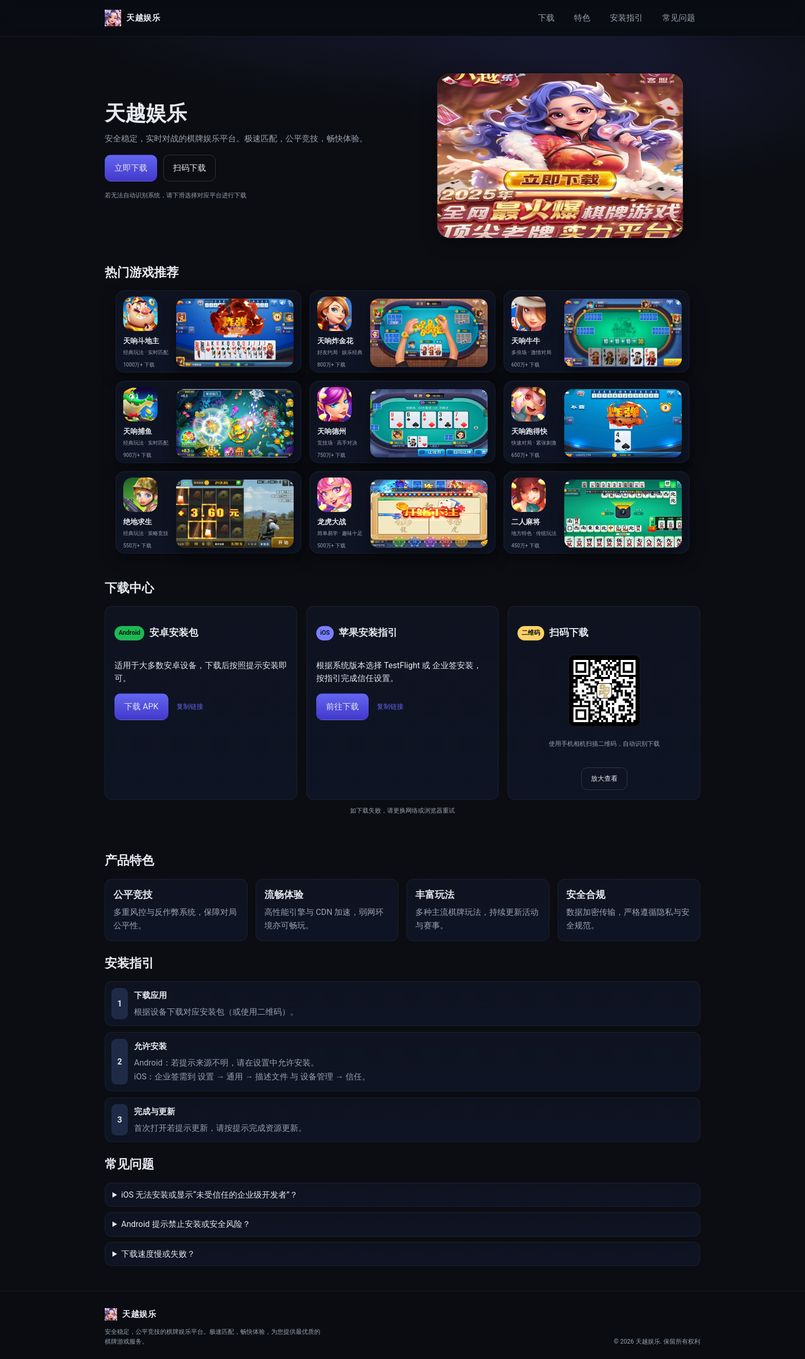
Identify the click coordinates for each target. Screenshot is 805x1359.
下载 (546, 18)
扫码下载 (189, 168)
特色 (582, 18)
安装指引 (626, 18)
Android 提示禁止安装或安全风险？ (186, 1224)
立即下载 (130, 168)
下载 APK (141, 706)
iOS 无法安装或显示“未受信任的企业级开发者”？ (209, 1195)
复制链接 (190, 706)
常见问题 (678, 18)
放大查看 (604, 778)
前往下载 (342, 706)
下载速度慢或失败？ (158, 1254)
